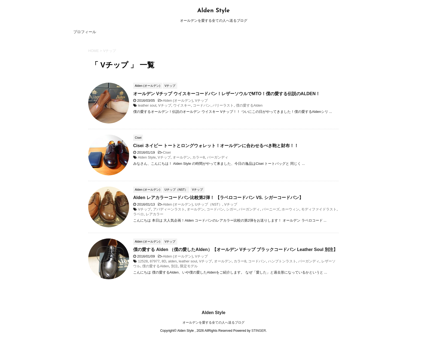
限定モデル (189, 266)
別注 (174, 266)
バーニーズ (271, 209)
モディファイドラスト (319, 209)
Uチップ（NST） (208, 204)
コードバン (202, 105)
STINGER (258, 331)
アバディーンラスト (169, 209)
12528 (143, 261)
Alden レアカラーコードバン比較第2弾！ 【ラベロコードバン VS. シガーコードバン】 (218, 197)
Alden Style (213, 11)
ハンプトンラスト (282, 261)
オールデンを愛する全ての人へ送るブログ (213, 322)
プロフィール (84, 32)
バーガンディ (217, 157)
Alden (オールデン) (178, 100)
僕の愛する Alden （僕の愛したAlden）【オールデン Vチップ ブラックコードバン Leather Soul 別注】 (235, 249)
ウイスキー (182, 105)
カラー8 (198, 157)
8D (163, 261)
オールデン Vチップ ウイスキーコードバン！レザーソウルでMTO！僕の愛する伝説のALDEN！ (226, 93)
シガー (231, 209)
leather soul (147, 105)
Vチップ (201, 100)
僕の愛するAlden (249, 105)
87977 (155, 261)
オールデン (181, 157)
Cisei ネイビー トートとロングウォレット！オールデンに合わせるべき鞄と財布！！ (215, 145)
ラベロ (138, 214)
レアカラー (154, 214)
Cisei (167, 152)
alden (172, 261)
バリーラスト (223, 105)
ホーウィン (290, 209)
